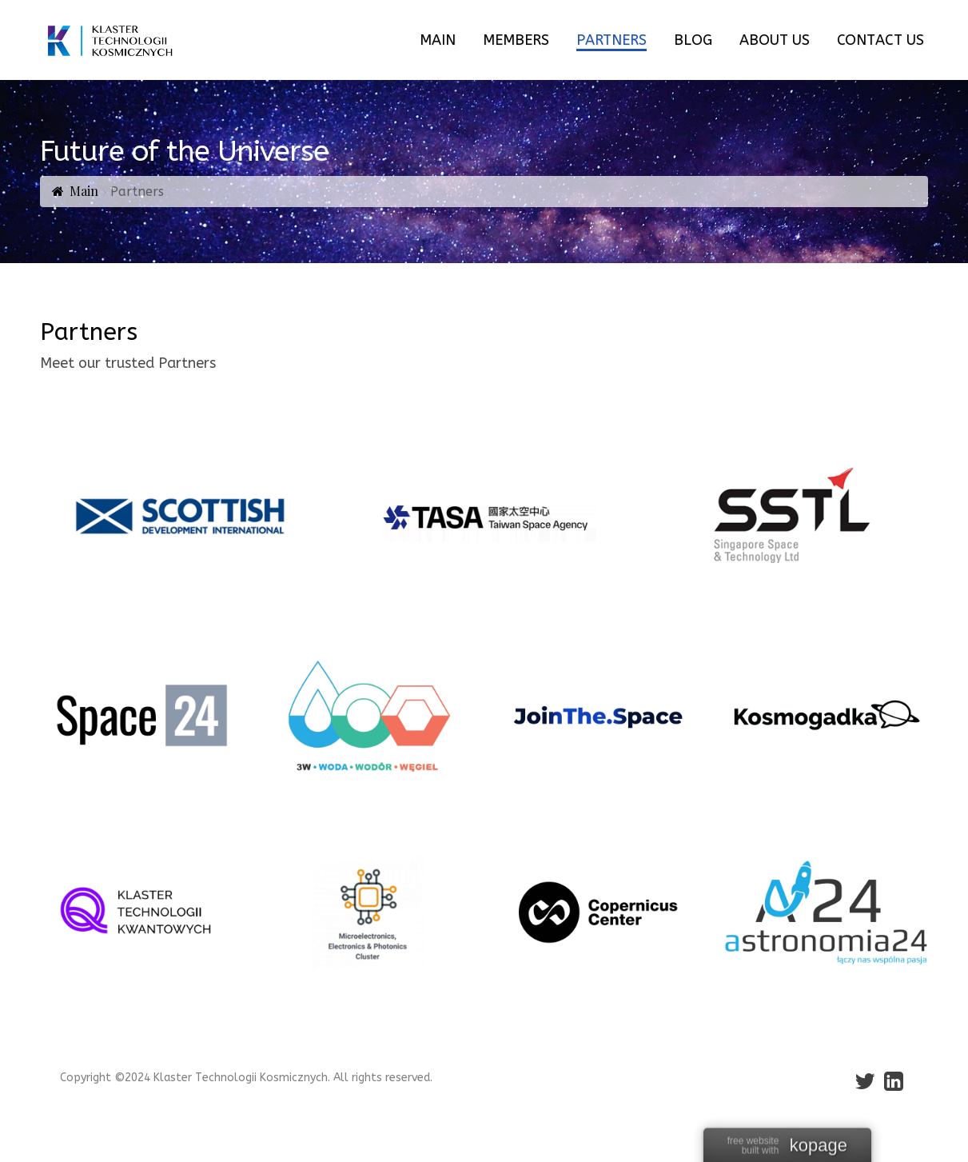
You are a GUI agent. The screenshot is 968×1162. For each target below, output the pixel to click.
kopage (818, 1146)
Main (84, 190)
